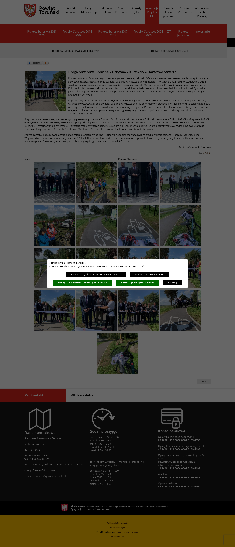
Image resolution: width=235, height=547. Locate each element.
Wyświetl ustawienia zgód (149, 274)
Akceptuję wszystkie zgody (137, 282)
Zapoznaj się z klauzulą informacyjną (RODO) (96, 274)
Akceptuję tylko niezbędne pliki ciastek (82, 282)
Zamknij (172, 282)
